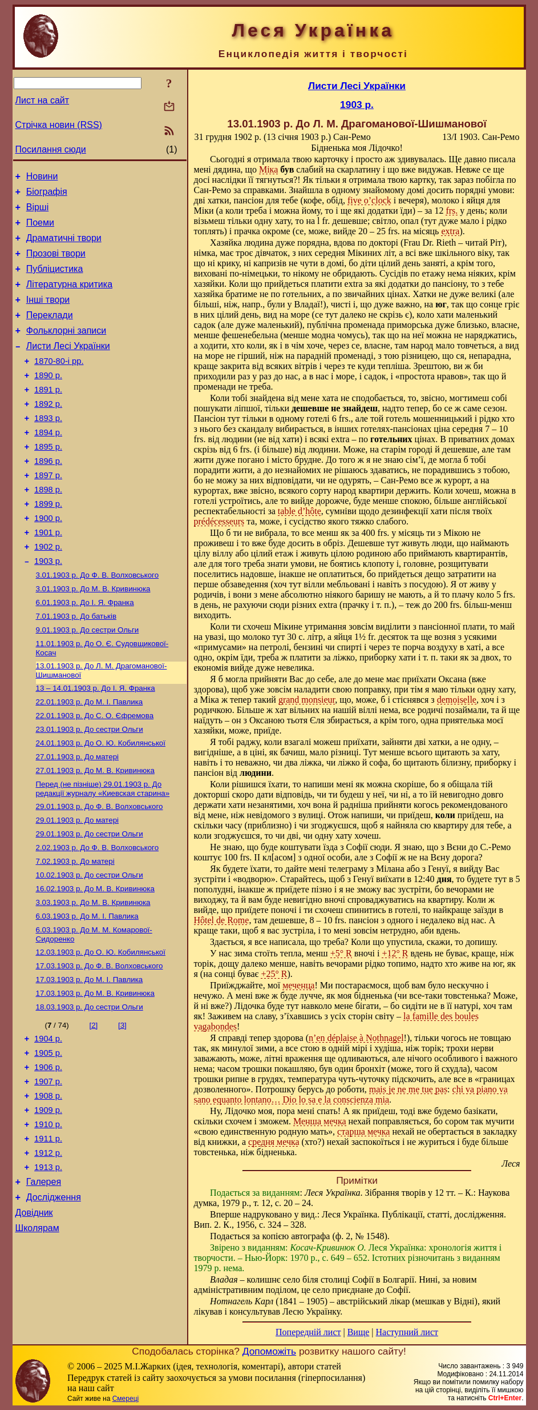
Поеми (40, 229)
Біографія (46, 195)
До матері (77, 818)
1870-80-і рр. (58, 383)
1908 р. (48, 1184)
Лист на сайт (42, 100)
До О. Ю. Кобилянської (100, 803)
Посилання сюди (50, 149)
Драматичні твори (64, 246)
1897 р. (48, 511)
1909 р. (48, 1200)
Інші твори (48, 315)
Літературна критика (69, 298)
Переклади (49, 332)
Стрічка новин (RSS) (58, 125)
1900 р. (48, 559)
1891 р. (48, 415)
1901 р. (48, 575)
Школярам (37, 1332)
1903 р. (48, 607)
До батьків (76, 667)
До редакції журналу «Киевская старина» (103, 852)
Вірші (37, 212)
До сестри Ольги (87, 682)
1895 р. (48, 479)
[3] (122, 1105)
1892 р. (48, 431)
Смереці (125, 1399)
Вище (358, 1332)
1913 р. (48, 1264)
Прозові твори (56, 264)
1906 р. (48, 1152)
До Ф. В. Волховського (97, 622)
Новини (42, 178)
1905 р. (48, 1136)
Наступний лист (407, 1332)
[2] (93, 1105)
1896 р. (48, 495)
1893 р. (48, 447)
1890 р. (48, 399)
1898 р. (48, 527)
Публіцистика (54, 281)
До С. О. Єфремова (95, 773)
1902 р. (48, 591)
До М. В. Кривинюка (93, 637)
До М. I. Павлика (89, 758)
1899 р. (48, 543)
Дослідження (53, 1298)
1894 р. (48, 463)
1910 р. (48, 1216)
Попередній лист (308, 1332)
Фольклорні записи (66, 349)
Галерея (43, 1281)
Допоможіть (269, 1351)
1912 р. (48, 1248)
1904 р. (48, 1120)
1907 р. (48, 1168)
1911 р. (48, 1232)
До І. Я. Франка (85, 652)
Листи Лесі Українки (68, 366)
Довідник (34, 1315)
